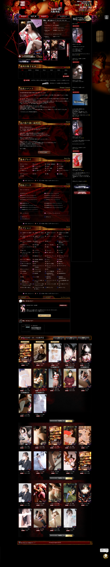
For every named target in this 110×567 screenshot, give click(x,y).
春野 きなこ (69, 363)
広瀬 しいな (24, 414)
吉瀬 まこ (54, 446)
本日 (59, 338)
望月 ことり (39, 414)
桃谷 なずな (69, 389)
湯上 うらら (54, 363)
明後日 (83, 338)
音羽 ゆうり (39, 363)
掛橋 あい (39, 389)
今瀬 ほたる (84, 471)
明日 (71, 338)
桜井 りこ (24, 389)
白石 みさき (24, 363)
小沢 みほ (84, 389)
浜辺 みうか (84, 363)
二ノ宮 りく (24, 471)
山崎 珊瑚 (54, 389)
